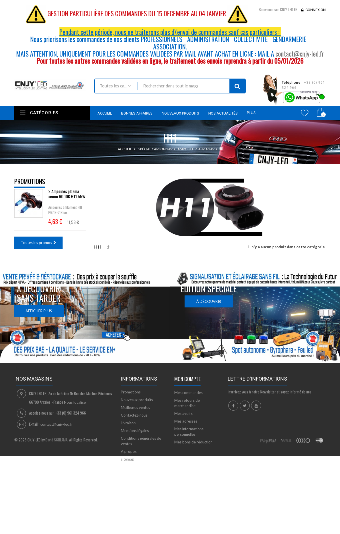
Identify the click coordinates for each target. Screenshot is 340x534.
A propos (129, 457)
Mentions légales (135, 436)
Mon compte (187, 384)
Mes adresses (185, 426)
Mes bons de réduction (193, 447)
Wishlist (305, 113)
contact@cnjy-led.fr (299, 54)
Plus (251, 113)
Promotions (29, 181)
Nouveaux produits (137, 405)
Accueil (125, 149)
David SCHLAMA (56, 496)
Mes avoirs (183, 419)
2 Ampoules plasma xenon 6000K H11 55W (66, 197)
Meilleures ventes (135, 413)
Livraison (128, 428)
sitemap (127, 464)
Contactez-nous (134, 420)
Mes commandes (188, 398)
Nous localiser (75, 407)
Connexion (315, 10)
